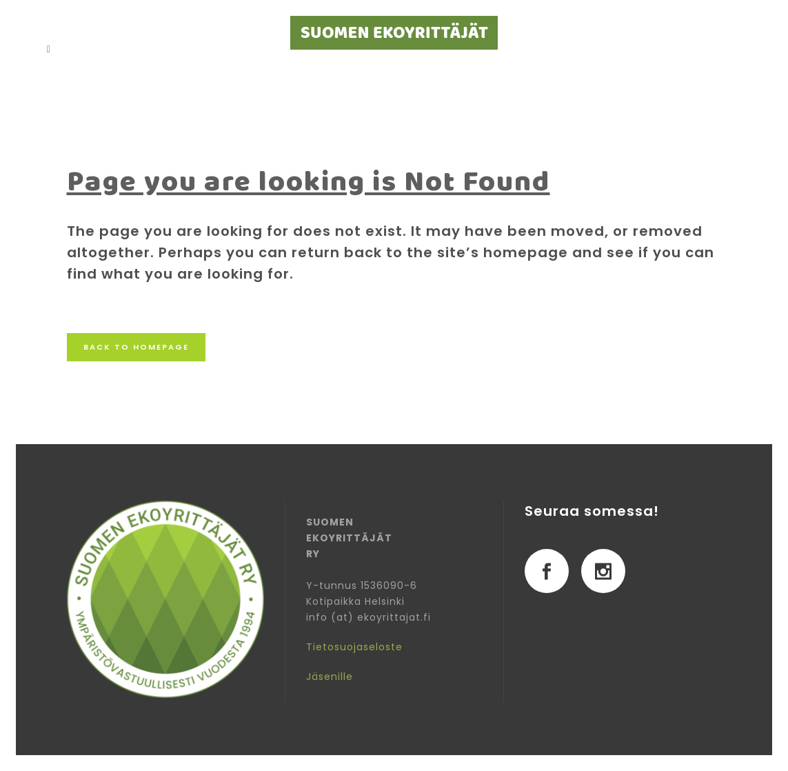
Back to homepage (136, 346)
